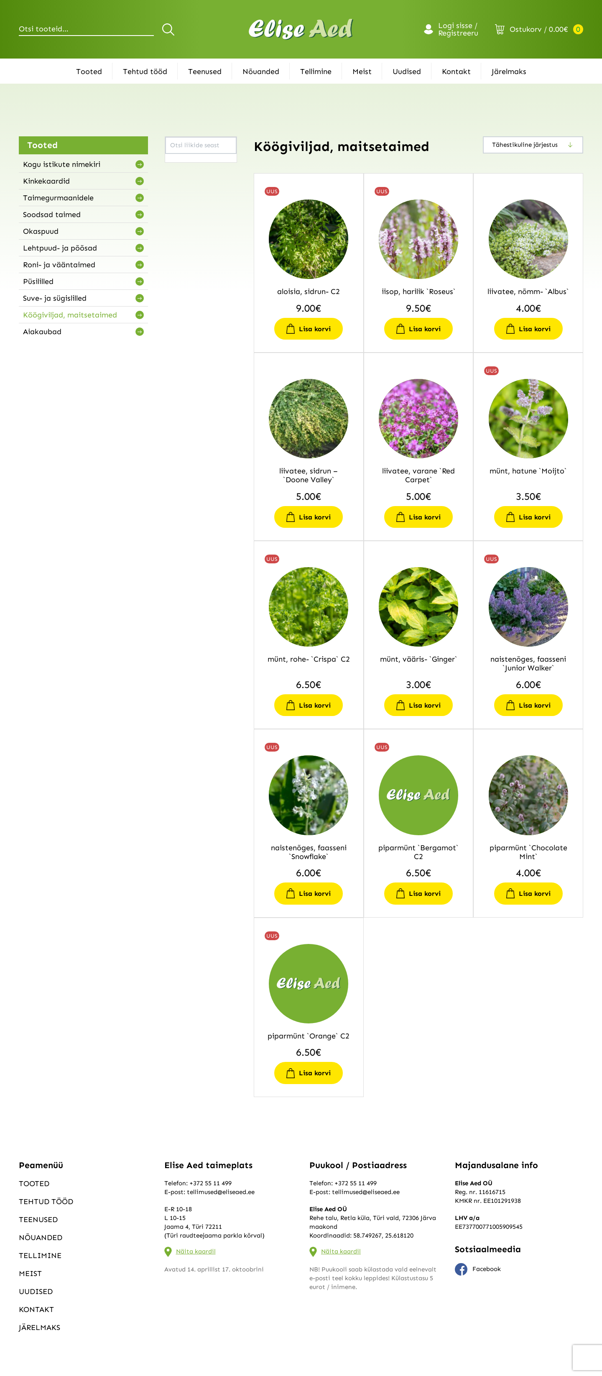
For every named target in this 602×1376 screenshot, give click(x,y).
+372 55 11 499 (210, 1183)
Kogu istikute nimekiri (61, 164)
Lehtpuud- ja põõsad (60, 248)
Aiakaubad (42, 331)
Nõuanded (260, 71)
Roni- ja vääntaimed (59, 264)
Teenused (205, 71)
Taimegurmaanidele (58, 197)
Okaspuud (41, 231)
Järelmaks (509, 71)
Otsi (169, 29)
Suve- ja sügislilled (55, 298)
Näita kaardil (196, 1251)
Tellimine (316, 71)
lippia (177, 184)
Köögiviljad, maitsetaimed (70, 315)
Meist (362, 71)
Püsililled (38, 281)
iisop (176, 163)
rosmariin (183, 226)
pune (176, 215)
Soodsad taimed (52, 214)
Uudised (407, 71)
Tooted (89, 71)
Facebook (478, 1269)
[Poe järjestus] (533, 144)
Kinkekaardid (46, 181)
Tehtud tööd (145, 71)
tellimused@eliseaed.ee (221, 1192)
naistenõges (187, 205)
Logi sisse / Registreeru (458, 29)
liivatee (180, 173)
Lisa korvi (315, 329)
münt (177, 194)
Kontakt (456, 71)
